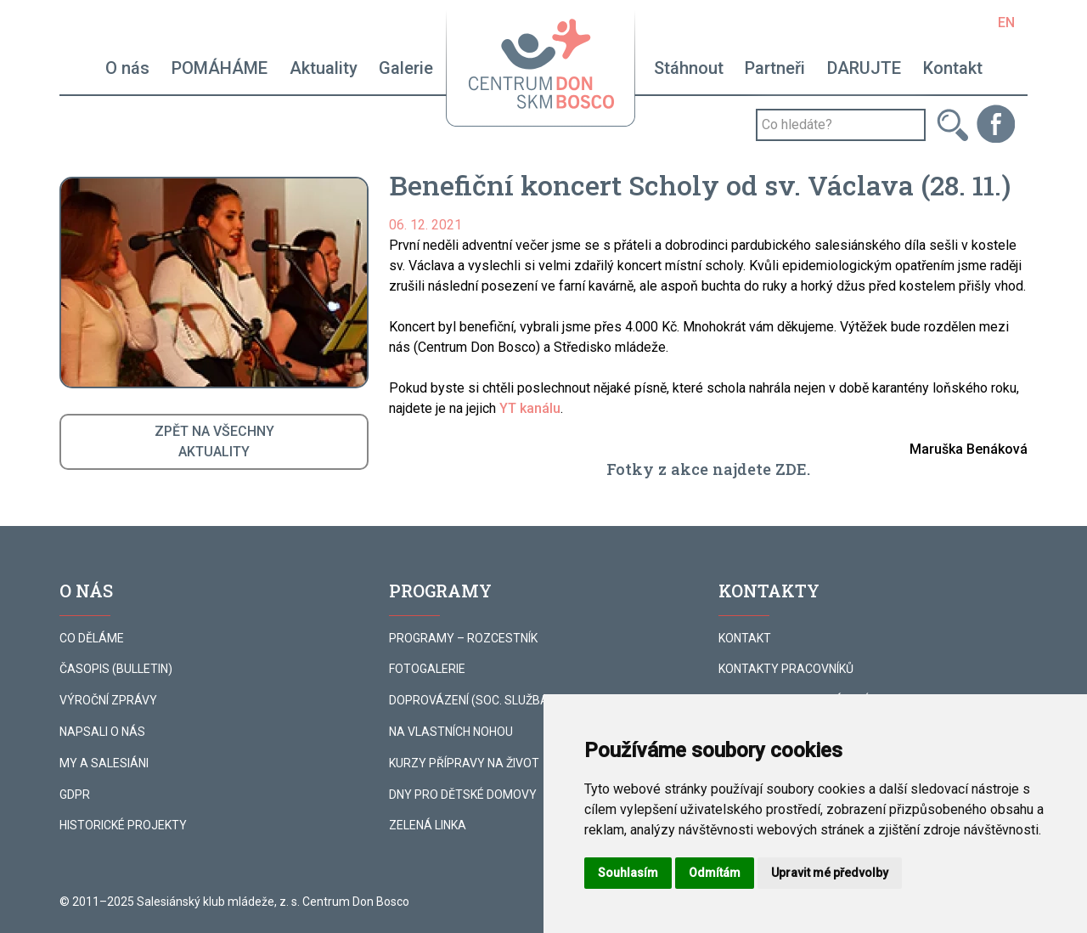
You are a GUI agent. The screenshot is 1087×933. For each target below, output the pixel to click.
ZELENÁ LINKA (427, 825)
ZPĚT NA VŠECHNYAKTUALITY (214, 441)
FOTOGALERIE (427, 669)
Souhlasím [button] (628, 872)
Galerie (406, 68)
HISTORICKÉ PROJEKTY (123, 825)
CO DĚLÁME (91, 638)
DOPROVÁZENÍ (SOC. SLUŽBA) (471, 700)
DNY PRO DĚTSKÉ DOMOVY (463, 794)
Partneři (775, 68)
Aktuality (324, 68)
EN (1006, 22)
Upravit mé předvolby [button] (829, 872)
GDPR (74, 794)
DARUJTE (864, 68)
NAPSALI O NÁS (102, 731)
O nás (127, 68)
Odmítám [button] (715, 872)
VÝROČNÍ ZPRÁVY (108, 700)
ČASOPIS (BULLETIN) (115, 669)
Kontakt (953, 68)
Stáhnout (689, 68)
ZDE (791, 469)
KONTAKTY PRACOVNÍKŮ (785, 669)
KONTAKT (744, 638)
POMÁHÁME (220, 68)
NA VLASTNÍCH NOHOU (451, 731)
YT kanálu (529, 408)
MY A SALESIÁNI (104, 763)
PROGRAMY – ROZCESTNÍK (463, 638)
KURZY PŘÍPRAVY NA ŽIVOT (464, 763)
